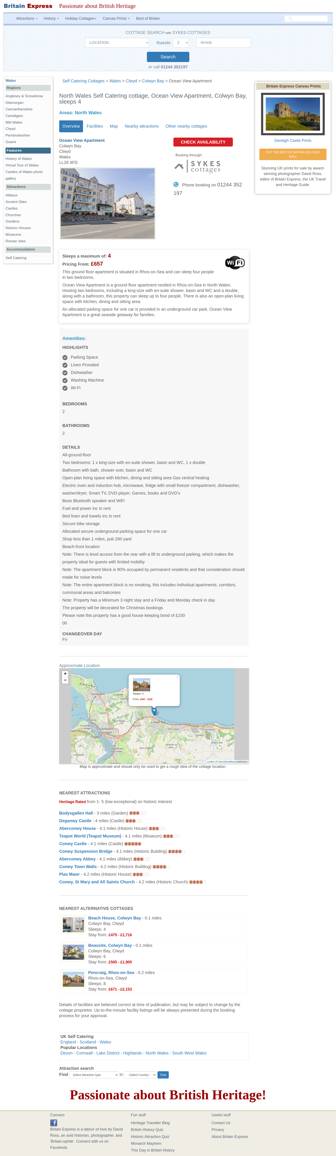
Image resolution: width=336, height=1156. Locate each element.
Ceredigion (14, 116)
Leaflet (210, 761)
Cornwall (84, 1053)
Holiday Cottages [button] (80, 18)
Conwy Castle (73, 843)
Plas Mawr (69, 874)
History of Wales (19, 159)
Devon (66, 1053)
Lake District (107, 1053)
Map (114, 126)
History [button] (51, 18)
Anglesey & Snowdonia (24, 96)
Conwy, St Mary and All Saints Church (97, 882)
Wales (115, 81)
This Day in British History (153, 1150)
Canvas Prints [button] (116, 18)
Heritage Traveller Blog (150, 1123)
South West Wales (189, 1053)
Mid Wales (14, 122)
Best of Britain (148, 18)
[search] (306, 18)
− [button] (65, 680)
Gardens (13, 221)
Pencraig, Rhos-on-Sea (111, 972)
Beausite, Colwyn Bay (110, 945)
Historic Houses (18, 228)
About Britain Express (230, 1137)
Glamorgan (15, 103)
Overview (71, 126)
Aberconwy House (77, 828)
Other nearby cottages (186, 126)
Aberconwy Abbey (77, 859)
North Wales (157, 1053)
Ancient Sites (16, 202)
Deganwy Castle (76, 820)
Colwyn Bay (153, 81)
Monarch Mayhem (146, 1143)
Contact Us (221, 1123)
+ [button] (65, 674)
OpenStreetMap (226, 761)
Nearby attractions (142, 126)
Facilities (95, 126)
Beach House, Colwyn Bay (114, 918)
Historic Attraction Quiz (150, 1137)
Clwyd (131, 81)
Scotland (88, 1042)
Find (63, 1074)
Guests (164, 42)
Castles (12, 208)
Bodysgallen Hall (76, 813)
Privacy (218, 1130)
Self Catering (16, 258)
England (68, 1042)
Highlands (132, 1053)
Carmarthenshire (19, 109)
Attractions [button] (26, 18)
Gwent (11, 142)
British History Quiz (147, 1130)
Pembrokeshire (18, 135)
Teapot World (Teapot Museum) (90, 836)
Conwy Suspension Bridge (85, 851)
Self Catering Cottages (83, 81)
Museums (13, 235)
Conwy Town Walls (78, 866)
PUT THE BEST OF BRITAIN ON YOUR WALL (293, 154)
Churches (13, 215)
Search (168, 56)
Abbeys (12, 195)
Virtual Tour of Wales (22, 165)
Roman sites (16, 241)
